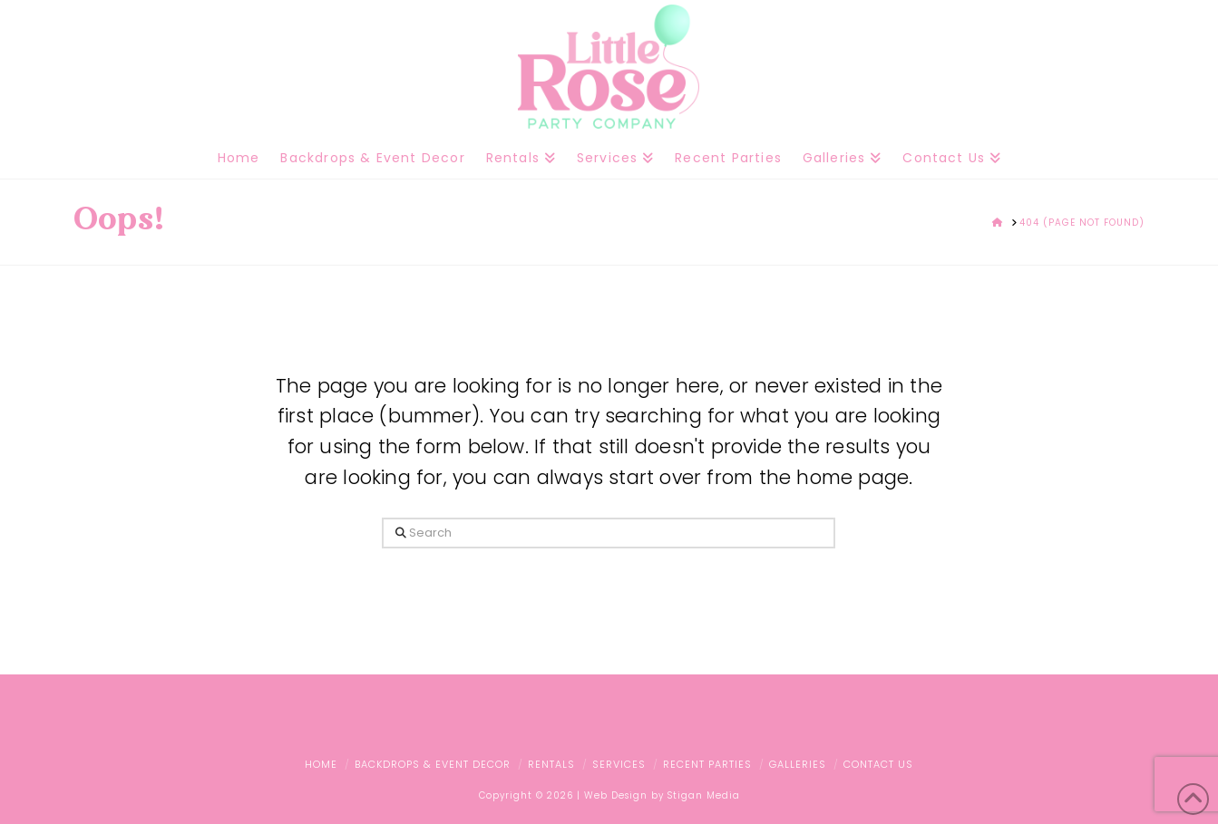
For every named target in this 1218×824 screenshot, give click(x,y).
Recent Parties (707, 764)
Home (321, 764)
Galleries (797, 764)
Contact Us (878, 764)
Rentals (551, 764)
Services (619, 764)
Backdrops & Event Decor (433, 764)
